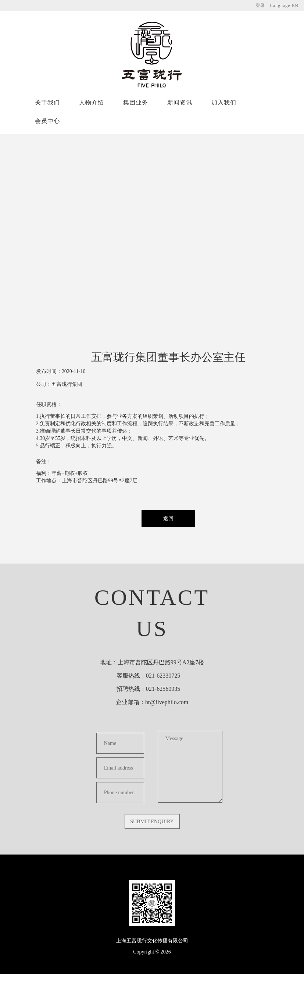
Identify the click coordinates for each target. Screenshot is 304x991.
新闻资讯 (179, 102)
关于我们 (47, 102)
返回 (168, 518)
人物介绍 (91, 102)
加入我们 (223, 102)
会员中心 (47, 121)
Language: (284, 5)
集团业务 (135, 102)
